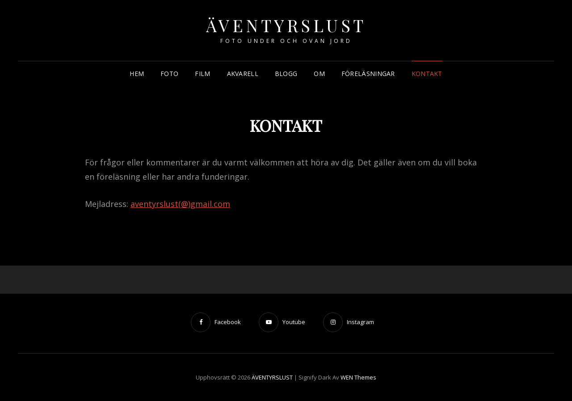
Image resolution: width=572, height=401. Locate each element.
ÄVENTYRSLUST (286, 25)
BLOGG (286, 73)
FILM (202, 73)
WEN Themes (358, 377)
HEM (137, 73)
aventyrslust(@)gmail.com (180, 203)
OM (319, 73)
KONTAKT (427, 73)
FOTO (169, 73)
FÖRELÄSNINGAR (368, 73)
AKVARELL (242, 73)
